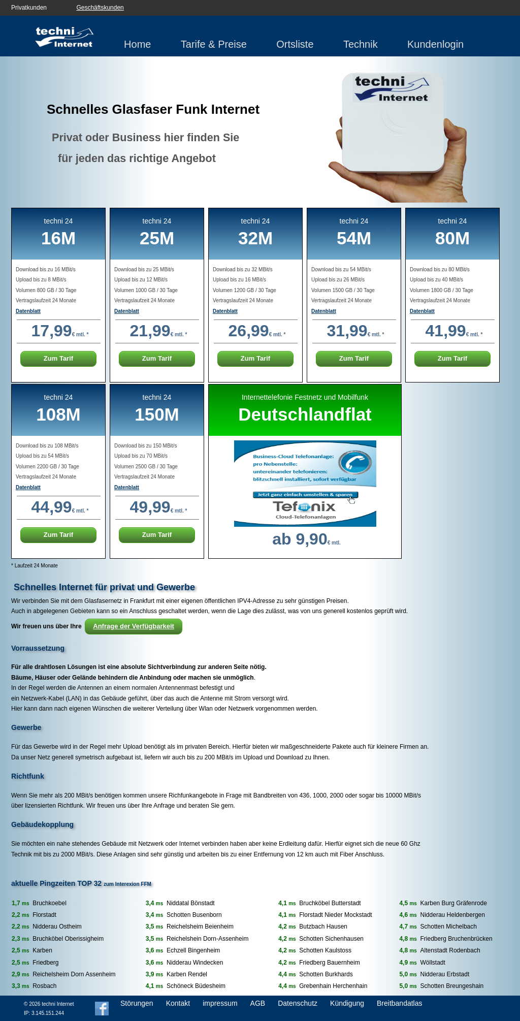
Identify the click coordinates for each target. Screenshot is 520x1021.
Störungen (136, 1003)
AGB (258, 1003)
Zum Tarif (58, 358)
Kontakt (178, 1003)
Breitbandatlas (399, 1003)
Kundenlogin (435, 44)
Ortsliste (294, 44)
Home (137, 44)
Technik (360, 44)
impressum (220, 1003)
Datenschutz (297, 1003)
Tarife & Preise (214, 44)
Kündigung (347, 1003)
